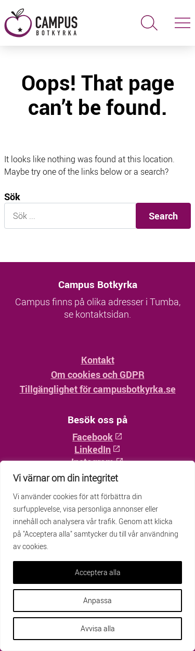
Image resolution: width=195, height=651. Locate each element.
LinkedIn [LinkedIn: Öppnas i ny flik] (97, 449)
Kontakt (97, 360)
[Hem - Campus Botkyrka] (49, 23)
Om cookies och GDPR (98, 374)
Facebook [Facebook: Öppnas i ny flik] (97, 437)
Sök (12, 197)
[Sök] (149, 23)
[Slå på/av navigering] (182, 23)
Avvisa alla (98, 628)
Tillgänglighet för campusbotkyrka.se (98, 389)
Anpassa (97, 600)
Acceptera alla (98, 572)
